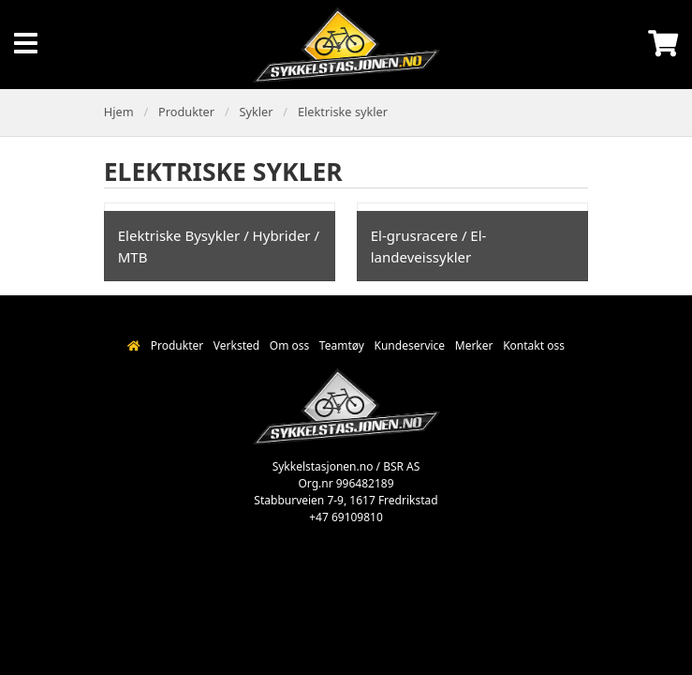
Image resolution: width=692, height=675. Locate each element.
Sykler (255, 111)
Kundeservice (410, 345)
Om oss (289, 345)
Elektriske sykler (343, 111)
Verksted (236, 345)
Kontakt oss (534, 345)
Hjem (119, 111)
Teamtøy (341, 345)
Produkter (186, 111)
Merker (474, 345)
